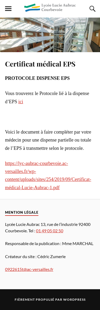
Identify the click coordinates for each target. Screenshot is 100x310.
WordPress (74, 299)
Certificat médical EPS (40, 63)
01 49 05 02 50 (49, 230)
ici (20, 101)
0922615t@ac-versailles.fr (29, 269)
